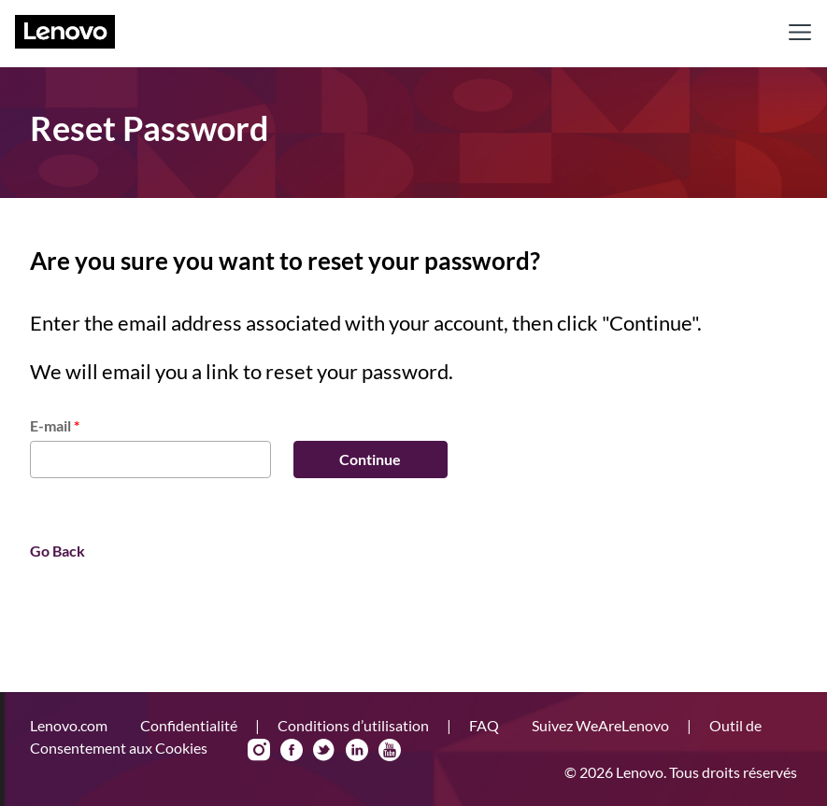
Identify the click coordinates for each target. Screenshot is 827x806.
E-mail (54, 425)
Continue (370, 459)
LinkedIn (357, 750)
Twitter (324, 750)
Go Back (57, 550)
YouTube (389, 750)
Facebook (291, 750)
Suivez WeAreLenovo (602, 725)
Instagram (259, 750)
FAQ (485, 725)
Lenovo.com (70, 725)
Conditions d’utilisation (355, 725)
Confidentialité (190, 725)
